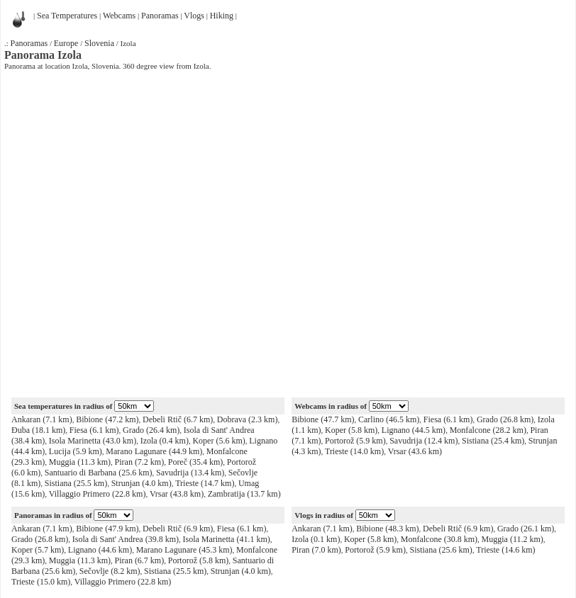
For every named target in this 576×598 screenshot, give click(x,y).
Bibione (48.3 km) (387, 529)
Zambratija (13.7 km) (244, 494)
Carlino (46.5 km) (388, 419)
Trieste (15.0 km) (40, 582)
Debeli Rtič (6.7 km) (178, 419)
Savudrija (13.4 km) (190, 473)
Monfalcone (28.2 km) (488, 430)
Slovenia (99, 43)
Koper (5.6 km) (218, 441)
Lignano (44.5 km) (413, 430)
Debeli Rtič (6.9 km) (178, 529)
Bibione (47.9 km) (107, 529)
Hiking (221, 16)
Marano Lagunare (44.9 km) (154, 451)
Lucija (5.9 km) (75, 451)
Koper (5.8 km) (351, 430)
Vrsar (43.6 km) (415, 451)
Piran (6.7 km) (140, 560)
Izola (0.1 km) (316, 539)
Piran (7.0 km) (316, 550)
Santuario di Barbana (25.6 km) (99, 473)
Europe (66, 43)
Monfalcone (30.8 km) (439, 539)
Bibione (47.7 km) (323, 419)
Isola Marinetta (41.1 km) (226, 539)
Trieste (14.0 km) (354, 451)
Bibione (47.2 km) (107, 419)
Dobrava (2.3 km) (247, 419)
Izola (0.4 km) (164, 441)
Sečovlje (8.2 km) (109, 571)
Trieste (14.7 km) (204, 483)
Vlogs (194, 16)
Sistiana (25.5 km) (76, 483)
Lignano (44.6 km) (100, 550)
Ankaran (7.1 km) (41, 419)
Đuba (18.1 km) (38, 430)
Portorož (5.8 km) (198, 560)
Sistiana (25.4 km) (493, 441)
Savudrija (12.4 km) (423, 441)
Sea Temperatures (67, 16)
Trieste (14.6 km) (505, 550)
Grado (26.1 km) (525, 529)
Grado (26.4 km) (151, 430)
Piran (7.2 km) (140, 462)
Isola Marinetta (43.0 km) (92, 441)
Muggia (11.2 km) (512, 539)
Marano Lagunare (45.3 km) (184, 550)
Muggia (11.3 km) (80, 462)
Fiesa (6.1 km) (94, 430)
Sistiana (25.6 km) (440, 550)
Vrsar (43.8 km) (177, 494)
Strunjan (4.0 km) (141, 483)
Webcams (119, 16)
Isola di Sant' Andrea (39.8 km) (125, 539)
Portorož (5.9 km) (355, 441)
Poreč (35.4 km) (195, 462)
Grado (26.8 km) (505, 419)
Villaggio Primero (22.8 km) (97, 494)
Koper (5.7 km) (37, 550)
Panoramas (160, 16)
